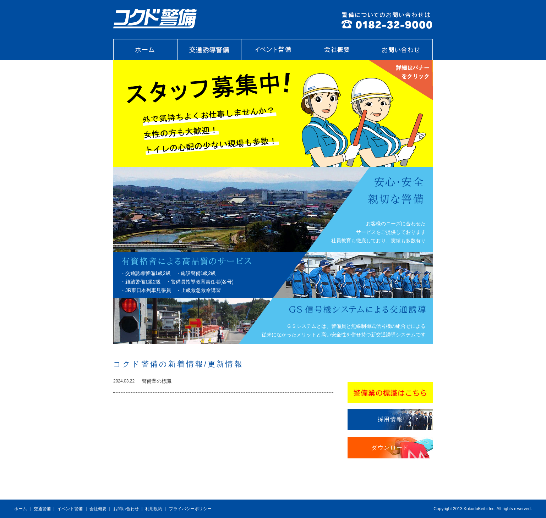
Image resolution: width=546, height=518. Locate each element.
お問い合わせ (126, 508)
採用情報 (390, 419)
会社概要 (98, 508)
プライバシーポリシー (190, 508)
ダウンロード (390, 448)
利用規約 (153, 508)
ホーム (20, 508)
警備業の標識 (156, 381)
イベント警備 (70, 508)
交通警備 (42, 508)
